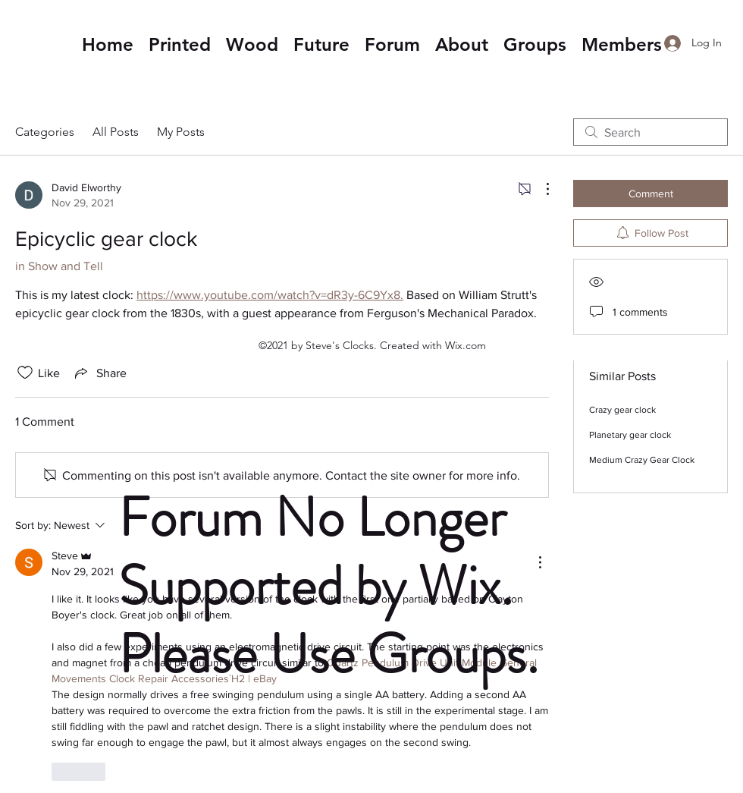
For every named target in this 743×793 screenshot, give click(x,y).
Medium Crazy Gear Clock (641, 460)
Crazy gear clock (622, 409)
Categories (44, 131)
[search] (650, 132)
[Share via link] (99, 372)
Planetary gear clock (630, 435)
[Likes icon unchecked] (25, 372)
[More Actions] (540, 189)
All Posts (115, 131)
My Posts (181, 131)
